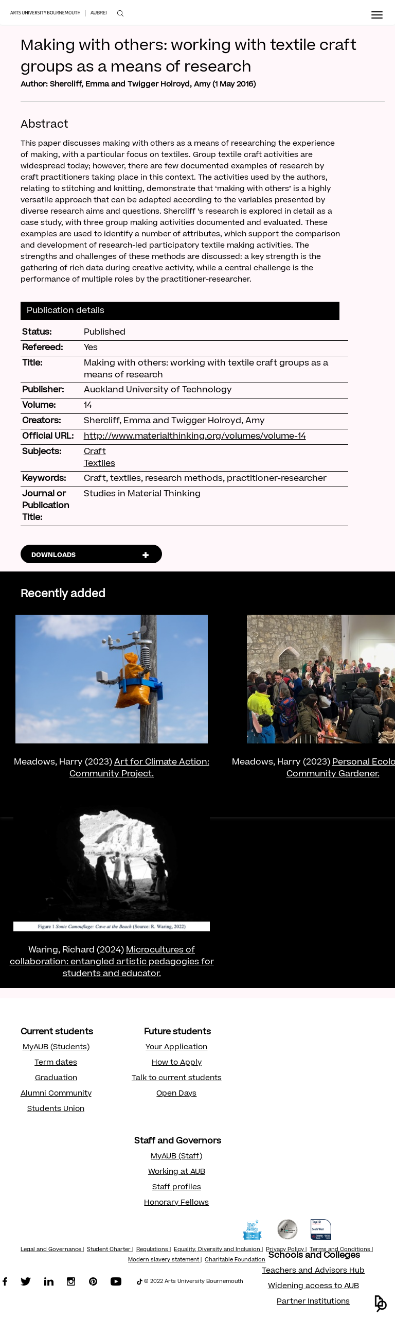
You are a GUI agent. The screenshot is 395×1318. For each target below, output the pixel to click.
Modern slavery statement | (165, 1260)
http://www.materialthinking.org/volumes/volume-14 (195, 436)
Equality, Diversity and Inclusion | (218, 1250)
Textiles (99, 464)
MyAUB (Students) (56, 1047)
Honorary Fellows (176, 1203)
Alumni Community (56, 1094)
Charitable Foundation (235, 1260)
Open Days (176, 1094)
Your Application (176, 1047)
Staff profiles (176, 1187)
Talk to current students (177, 1078)
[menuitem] (120, 14)
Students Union (55, 1109)
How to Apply (177, 1063)
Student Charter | (110, 1250)
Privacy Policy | (286, 1250)
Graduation (56, 1078)
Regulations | (153, 1250)
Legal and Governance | (52, 1250)
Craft (95, 452)
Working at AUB (176, 1172)
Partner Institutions (313, 1302)
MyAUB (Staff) (176, 1156)
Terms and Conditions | (341, 1250)
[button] (381, 1304)
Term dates (55, 1063)
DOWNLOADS (53, 555)
